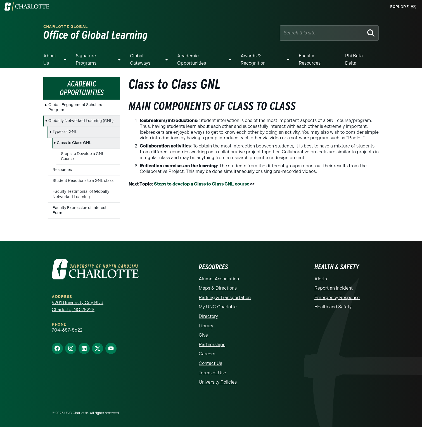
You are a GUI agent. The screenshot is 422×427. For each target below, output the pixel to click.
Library (206, 326)
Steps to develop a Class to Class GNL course (201, 184)
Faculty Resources (310, 59)
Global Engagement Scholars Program (75, 107)
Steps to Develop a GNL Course (82, 156)
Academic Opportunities (191, 59)
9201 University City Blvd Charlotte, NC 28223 (77, 306)
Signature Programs (86, 59)
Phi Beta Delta (354, 59)
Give (203, 335)
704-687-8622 (67, 330)
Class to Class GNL (74, 142)
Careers (207, 353)
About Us (49, 59)
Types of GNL (65, 131)
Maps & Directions (218, 288)
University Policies (218, 382)
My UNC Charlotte (218, 306)
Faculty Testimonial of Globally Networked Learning (81, 194)
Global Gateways (140, 59)
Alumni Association (219, 278)
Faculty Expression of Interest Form (79, 210)
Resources (62, 169)
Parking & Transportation (225, 297)
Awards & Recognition (253, 59)
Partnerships (212, 344)
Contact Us (210, 363)
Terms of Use (212, 373)
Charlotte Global (65, 27)
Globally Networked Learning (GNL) (80, 120)
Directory (208, 316)
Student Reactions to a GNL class (83, 180)
